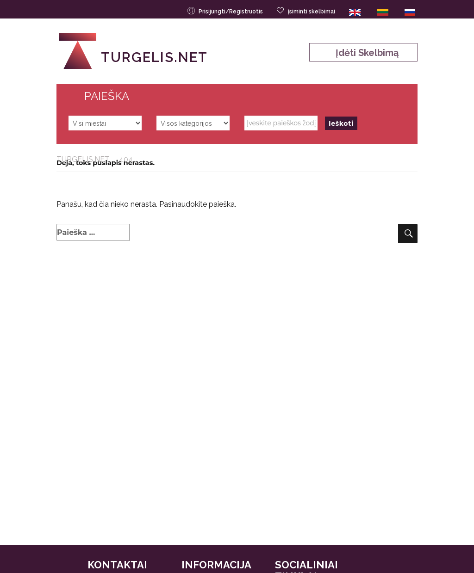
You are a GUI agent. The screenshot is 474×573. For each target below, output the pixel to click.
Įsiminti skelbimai (307, 11)
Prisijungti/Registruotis (225, 11)
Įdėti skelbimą (364, 52)
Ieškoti (341, 123)
